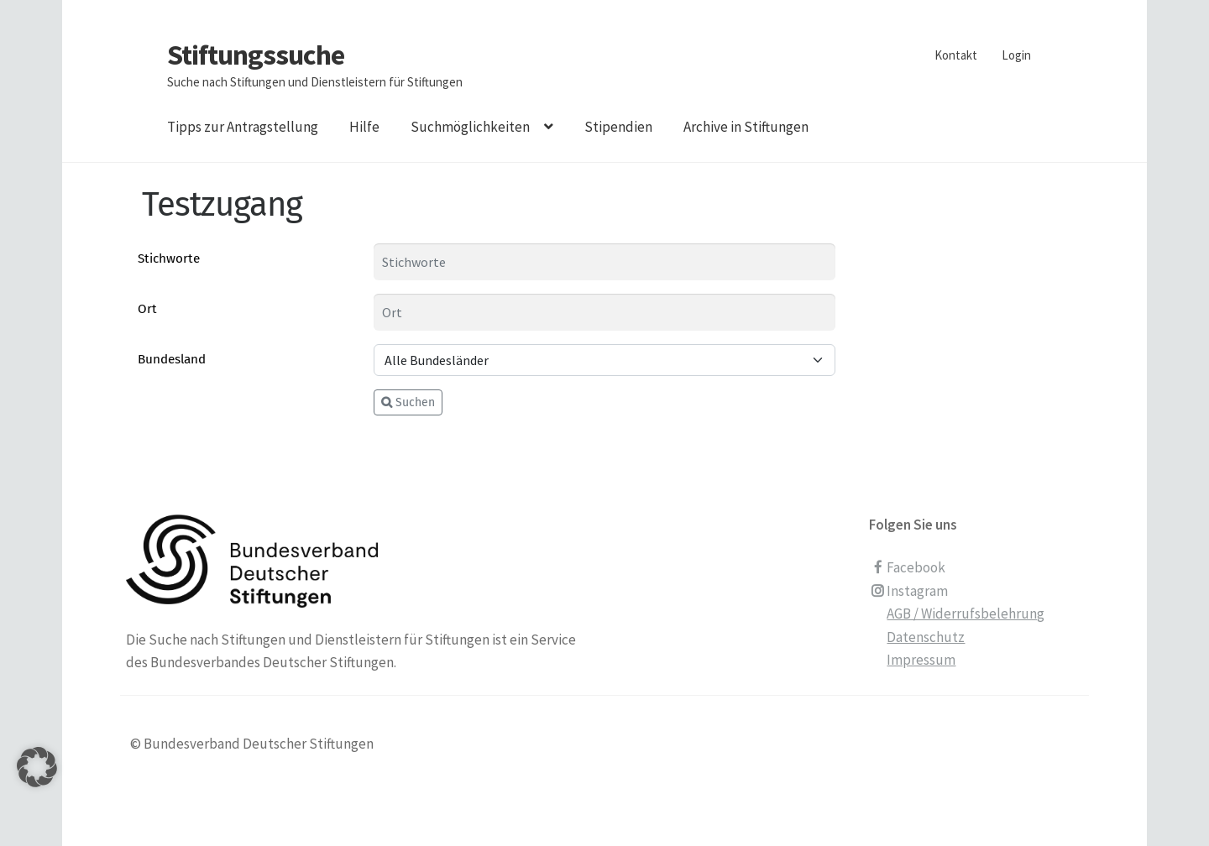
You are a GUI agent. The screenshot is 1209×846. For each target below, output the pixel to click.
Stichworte (169, 258)
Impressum (921, 659)
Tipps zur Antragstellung (242, 127)
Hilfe (364, 127)
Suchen (408, 402)
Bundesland (172, 359)
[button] (37, 788)
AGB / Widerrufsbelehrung (965, 613)
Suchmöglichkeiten (470, 127)
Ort (147, 308)
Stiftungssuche (255, 54)
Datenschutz (926, 637)
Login (1016, 55)
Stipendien (618, 127)
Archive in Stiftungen (746, 127)
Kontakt (955, 55)
